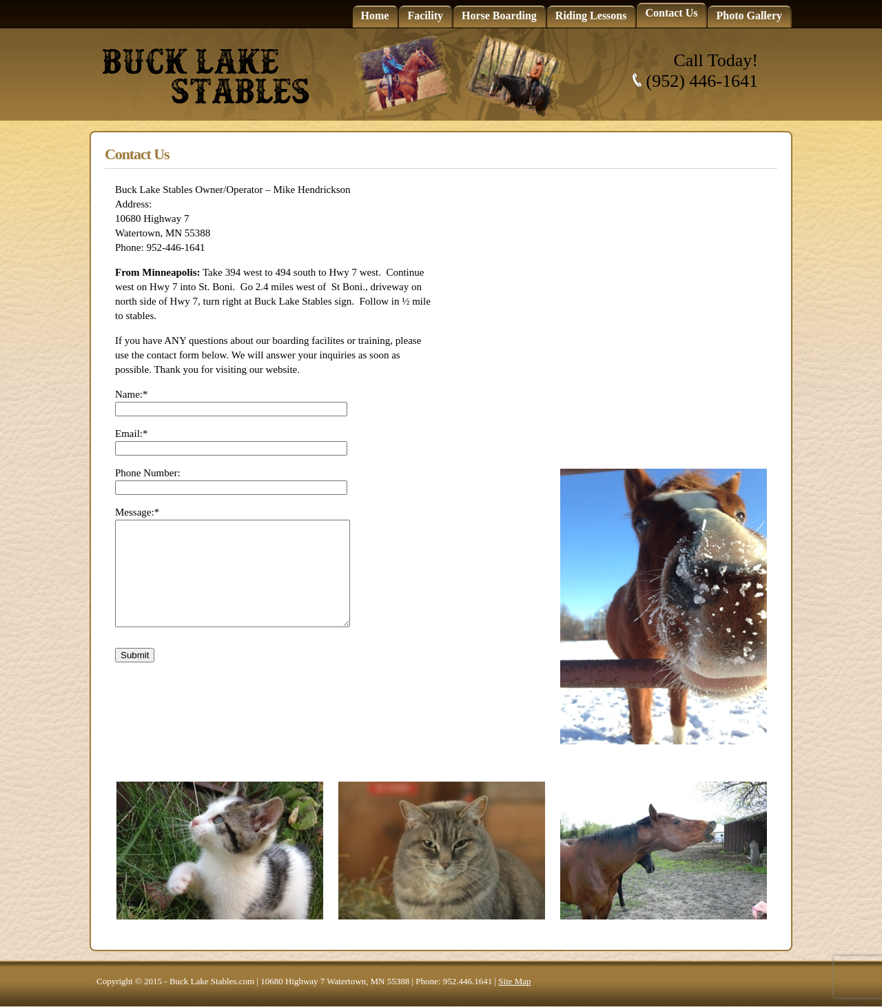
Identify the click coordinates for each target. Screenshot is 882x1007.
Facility (425, 15)
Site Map (514, 981)
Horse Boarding (499, 15)
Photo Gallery (749, 15)
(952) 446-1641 (702, 81)
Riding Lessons (591, 15)
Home (375, 15)
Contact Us (671, 13)
